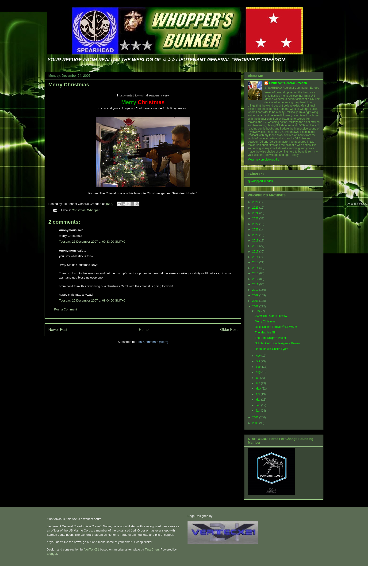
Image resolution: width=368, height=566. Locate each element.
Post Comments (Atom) (152, 342)
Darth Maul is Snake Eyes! (271, 349)
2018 (255, 246)
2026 (255, 202)
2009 (255, 295)
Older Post (229, 330)
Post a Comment (65, 309)
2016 (255, 257)
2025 (255, 207)
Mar (258, 399)
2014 (255, 268)
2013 (255, 273)
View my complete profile (263, 159)
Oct (258, 361)
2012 (255, 279)
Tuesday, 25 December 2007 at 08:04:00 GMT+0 (92, 300)
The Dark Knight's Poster (270, 338)
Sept (259, 366)
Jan (258, 410)
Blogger (52, 553)
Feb (258, 405)
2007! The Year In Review (271, 315)
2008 (255, 300)
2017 (255, 251)
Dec (258, 311)
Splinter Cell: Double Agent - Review (277, 343)
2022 (255, 224)
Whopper (93, 210)
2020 (255, 235)
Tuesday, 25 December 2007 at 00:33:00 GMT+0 (92, 241)
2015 (255, 262)
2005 (255, 423)
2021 (255, 229)
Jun (258, 383)
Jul (258, 377)
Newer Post (57, 330)
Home (144, 330)
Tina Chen (152, 549)
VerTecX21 (91, 549)
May (259, 388)
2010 (255, 289)
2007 (255, 306)
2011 (255, 284)
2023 (255, 218)
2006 (255, 417)
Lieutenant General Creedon (288, 83)
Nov (258, 355)
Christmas (79, 210)
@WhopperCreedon (260, 181)
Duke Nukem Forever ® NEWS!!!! (276, 327)
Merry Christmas (68, 85)
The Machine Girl (265, 332)
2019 (255, 240)
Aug (258, 372)
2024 (255, 213)
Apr (258, 394)
